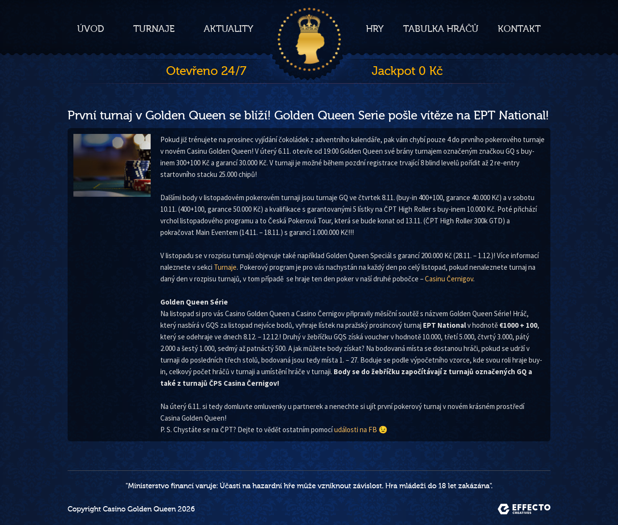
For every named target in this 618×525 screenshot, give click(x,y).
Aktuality (228, 29)
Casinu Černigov (449, 278)
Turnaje (154, 29)
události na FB (355, 429)
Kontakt (519, 29)
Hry (375, 29)
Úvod (90, 29)
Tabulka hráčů (440, 29)
